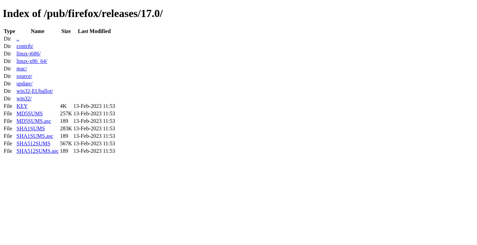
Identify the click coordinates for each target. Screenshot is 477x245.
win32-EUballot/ (34, 91)
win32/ (23, 98)
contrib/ (24, 46)
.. (17, 39)
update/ (24, 83)
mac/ (21, 68)
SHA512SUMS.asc (37, 151)
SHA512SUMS (33, 143)
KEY (22, 106)
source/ (24, 76)
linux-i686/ (28, 53)
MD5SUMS (29, 113)
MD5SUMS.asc (33, 121)
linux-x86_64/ (31, 61)
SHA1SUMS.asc (34, 136)
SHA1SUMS (30, 128)
